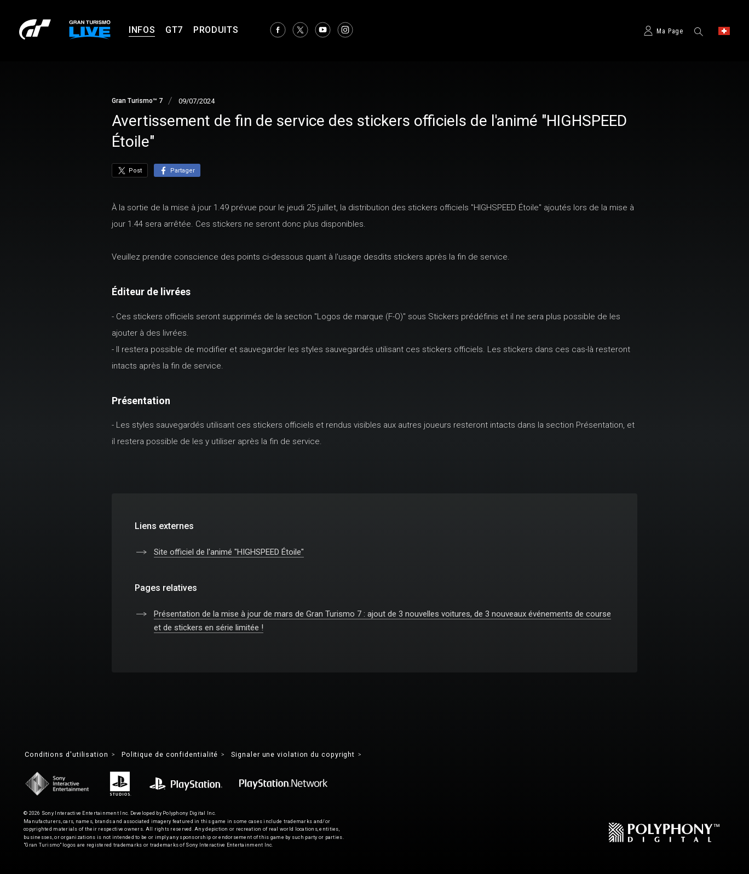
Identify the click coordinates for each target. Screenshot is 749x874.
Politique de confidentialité (183, 755)
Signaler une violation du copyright (319, 755)
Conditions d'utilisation (70, 755)
